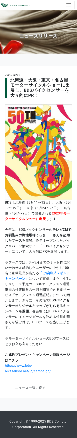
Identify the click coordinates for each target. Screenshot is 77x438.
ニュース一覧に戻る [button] (30, 388)
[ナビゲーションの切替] (69, 5)
